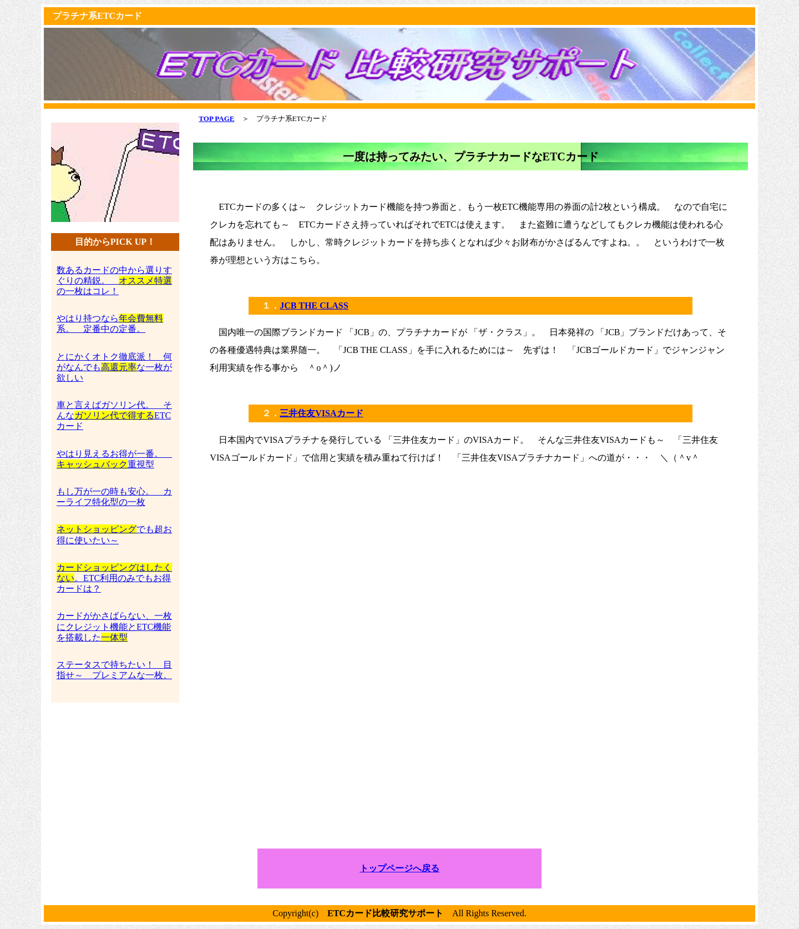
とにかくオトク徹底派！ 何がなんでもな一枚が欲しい (114, 367)
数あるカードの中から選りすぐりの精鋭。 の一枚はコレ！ (114, 280)
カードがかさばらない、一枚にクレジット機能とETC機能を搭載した (114, 626)
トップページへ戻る (399, 868)
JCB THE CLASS (314, 305)
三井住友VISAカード (321, 413)
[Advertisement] (470, 553)
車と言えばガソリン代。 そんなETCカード (114, 415)
